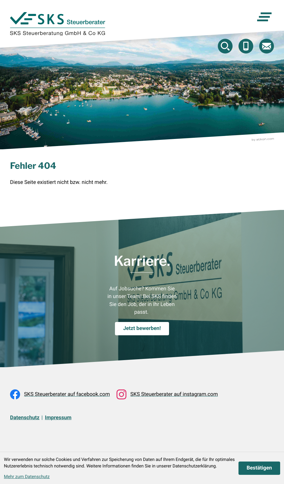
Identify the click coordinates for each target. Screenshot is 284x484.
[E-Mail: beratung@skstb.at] (266, 46)
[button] (245, 46)
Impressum (58, 418)
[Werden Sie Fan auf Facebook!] (60, 394)
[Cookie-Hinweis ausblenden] (259, 468)
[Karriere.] (142, 328)
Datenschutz (25, 418)
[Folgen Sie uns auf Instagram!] (167, 394)
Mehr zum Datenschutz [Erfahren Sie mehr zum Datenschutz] (27, 476)
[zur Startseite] (57, 24)
